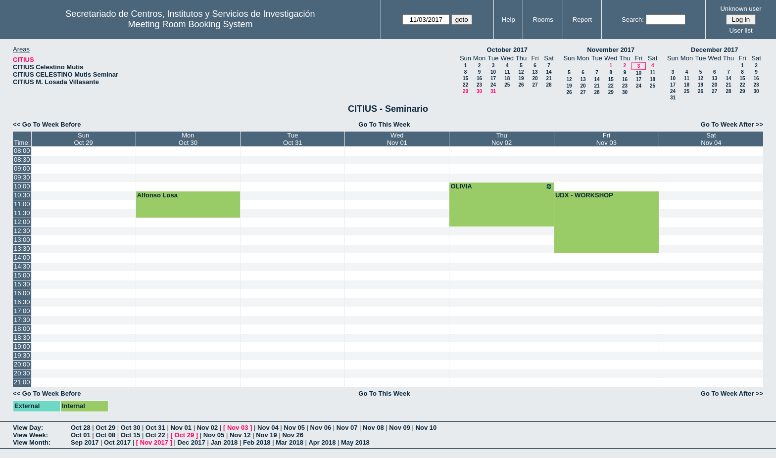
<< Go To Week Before (47, 124)
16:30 (22, 302)
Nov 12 (240, 435)
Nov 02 (207, 427)
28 (548, 85)
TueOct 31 (292, 139)
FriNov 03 (606, 139)
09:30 (22, 177)
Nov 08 (373, 427)
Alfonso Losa (157, 195)
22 (465, 85)
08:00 (22, 150)
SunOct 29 (83, 139)
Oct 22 (155, 435)
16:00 (22, 293)
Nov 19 (266, 435)
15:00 (22, 275)
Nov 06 (321, 427)
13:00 (22, 239)
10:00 (22, 186)
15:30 (22, 284)
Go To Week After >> (732, 124)
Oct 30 (131, 427)
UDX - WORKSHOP (584, 195)
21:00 (22, 382)
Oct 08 (105, 435)
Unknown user (740, 8)
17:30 (22, 319)
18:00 (22, 328)
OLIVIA (501, 186)
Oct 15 (131, 435)
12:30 (22, 230)
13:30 (22, 248)
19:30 (22, 355)
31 (493, 91)
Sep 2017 (84, 442)
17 (493, 78)
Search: (633, 19)
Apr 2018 (322, 442)
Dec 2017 (191, 442)
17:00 (22, 311)
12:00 (22, 222)
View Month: (31, 442)
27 (534, 85)
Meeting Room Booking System (190, 24)
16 (479, 78)
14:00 (22, 257)
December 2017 (714, 49)
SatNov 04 (711, 139)
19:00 (22, 346)
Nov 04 (268, 427)
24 (493, 85)
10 (493, 72)
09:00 (22, 168)
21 (548, 78)
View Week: (30, 435)
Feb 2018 (257, 442)
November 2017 (610, 49)
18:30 (22, 337)
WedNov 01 (397, 139)
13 (534, 72)
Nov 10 (426, 427)
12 (521, 72)
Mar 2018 (289, 442)
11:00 (22, 204)
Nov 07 (347, 427)
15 (465, 78)
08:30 (22, 159)
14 (548, 72)
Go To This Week (384, 124)
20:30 (22, 373)
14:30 (22, 266)
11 (507, 72)
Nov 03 (237, 427)
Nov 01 (181, 427)
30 (479, 91)
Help (508, 19)
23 (479, 85)
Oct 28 (81, 427)
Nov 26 (292, 435)
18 (507, 78)
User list (741, 30)
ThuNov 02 (501, 139)
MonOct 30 (188, 139)
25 (507, 85)
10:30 (22, 195)
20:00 (22, 364)
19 (521, 78)
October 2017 (507, 49)
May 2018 (355, 442)
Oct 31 (155, 427)
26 (521, 85)
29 (465, 91)
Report (582, 19)
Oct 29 (105, 427)
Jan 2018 (224, 442)
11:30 (22, 213)
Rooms (543, 19)
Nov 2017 (154, 442)
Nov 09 (399, 427)
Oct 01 (81, 435)
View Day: (28, 427)
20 (534, 78)
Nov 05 (294, 427)
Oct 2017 (117, 442)
